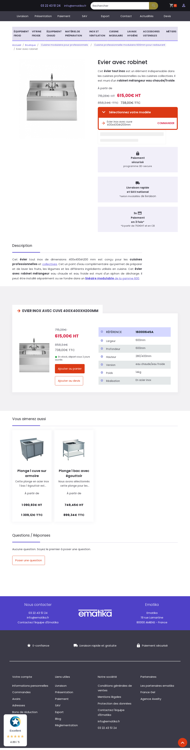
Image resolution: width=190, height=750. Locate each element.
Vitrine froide (36, 33)
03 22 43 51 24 (50, 6)
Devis (167, 16)
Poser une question (28, 562)
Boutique (30, 45)
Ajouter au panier (70, 371)
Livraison (22, 16)
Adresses (18, 708)
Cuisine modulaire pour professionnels (63, 45)
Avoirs (16, 701)
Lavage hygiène (132, 33)
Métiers (171, 31)
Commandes (21, 694)
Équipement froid (21, 33)
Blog (58, 721)
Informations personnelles (30, 688)
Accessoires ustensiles (151, 33)
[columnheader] (116, 334)
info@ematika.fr (75, 6)
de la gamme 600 (112, 280)
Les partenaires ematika (157, 688)
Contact (126, 16)
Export (105, 16)
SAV (84, 16)
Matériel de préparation (73, 33)
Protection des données (114, 705)
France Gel (147, 694)
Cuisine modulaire (116, 33)
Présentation (43, 16)
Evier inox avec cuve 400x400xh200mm (116, 123)
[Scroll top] (182, 742)
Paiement (64, 16)
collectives (49, 266)
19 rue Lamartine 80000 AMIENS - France (152, 619)
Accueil (16, 45)
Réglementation (66, 727)
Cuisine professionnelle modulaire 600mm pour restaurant (126, 45)
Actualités (146, 16)
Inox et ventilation (97, 33)
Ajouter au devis (69, 383)
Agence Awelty (150, 701)
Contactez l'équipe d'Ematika (38, 624)
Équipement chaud (54, 33)
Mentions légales (109, 699)
